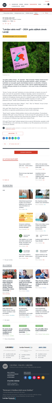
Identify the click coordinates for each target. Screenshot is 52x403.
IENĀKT (47, 1)
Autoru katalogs (42, 355)
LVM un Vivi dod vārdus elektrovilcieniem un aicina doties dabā (42, 166)
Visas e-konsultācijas (10, 339)
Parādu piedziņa (46, 334)
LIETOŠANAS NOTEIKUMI (12, 374)
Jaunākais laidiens (25, 354)
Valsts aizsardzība (6, 293)
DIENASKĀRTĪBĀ (33, 4)
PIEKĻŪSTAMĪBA (10, 375)
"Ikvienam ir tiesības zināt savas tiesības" (18, 390)
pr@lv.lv (17, 384)
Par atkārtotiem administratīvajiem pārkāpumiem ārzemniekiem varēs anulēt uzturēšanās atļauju (26, 312)
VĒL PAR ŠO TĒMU (8, 185)
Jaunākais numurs (42, 354)
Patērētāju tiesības (39, 316)
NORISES (21, 4)
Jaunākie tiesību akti (11, 354)
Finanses (44, 287)
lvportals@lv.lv (15, 383)
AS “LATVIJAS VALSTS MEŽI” (10, 159)
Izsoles (23, 356)
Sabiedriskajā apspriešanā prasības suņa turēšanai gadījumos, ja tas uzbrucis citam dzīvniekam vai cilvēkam (25, 204)
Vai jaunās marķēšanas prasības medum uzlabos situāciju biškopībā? (25, 226)
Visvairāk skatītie (10, 355)
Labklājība (12, 335)
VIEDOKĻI (26, 4)
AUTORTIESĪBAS (10, 377)
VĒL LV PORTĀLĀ (7, 265)
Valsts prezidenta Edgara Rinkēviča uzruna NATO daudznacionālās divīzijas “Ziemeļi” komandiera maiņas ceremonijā (8, 285)
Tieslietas (28, 334)
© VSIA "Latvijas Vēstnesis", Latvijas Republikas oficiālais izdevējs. (18, 396)
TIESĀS (39, 4)
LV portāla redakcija (13, 381)
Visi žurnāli (40, 357)
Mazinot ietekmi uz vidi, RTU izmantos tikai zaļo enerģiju (41, 256)
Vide (14, 21)
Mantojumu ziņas (25, 358)
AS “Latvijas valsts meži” (9, 17)
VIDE (4, 190)
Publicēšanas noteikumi (10, 129)
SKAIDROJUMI (15, 4)
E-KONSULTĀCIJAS (16, 6)
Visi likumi (8, 357)
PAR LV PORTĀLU (11, 372)
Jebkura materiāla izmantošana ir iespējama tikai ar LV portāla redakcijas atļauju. (22, 394)
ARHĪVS (22, 6)
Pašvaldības (12, 315)
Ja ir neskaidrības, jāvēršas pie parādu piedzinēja (24, 330)
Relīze (8, 21)
